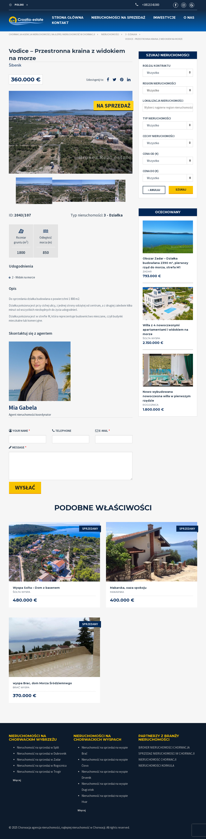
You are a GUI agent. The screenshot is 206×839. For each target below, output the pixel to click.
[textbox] (169, 107)
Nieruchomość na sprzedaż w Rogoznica (42, 765)
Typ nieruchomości (157, 118)
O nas (189, 17)
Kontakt (60, 23)
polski (16, 4)
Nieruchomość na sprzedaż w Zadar (39, 759)
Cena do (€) (151, 171)
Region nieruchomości (159, 83)
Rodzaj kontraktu (157, 66)
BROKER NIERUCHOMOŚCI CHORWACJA (164, 747)
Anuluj (155, 190)
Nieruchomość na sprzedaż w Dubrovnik (41, 753)
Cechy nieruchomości (159, 136)
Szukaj (181, 189)
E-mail (101, 431)
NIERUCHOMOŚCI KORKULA (156, 765)
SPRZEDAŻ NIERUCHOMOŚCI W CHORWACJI (166, 753)
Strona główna (67, 17)
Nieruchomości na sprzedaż (118, 17)
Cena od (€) (151, 154)
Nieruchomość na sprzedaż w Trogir (39, 771)
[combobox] (168, 90)
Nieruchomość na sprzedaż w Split (38, 747)
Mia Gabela (23, 407)
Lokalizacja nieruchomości (163, 101)
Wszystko (153, 73)
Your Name (18, 431)
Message (16, 447)
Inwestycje (164, 17)
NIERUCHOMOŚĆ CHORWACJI (157, 759)
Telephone (61, 431)
